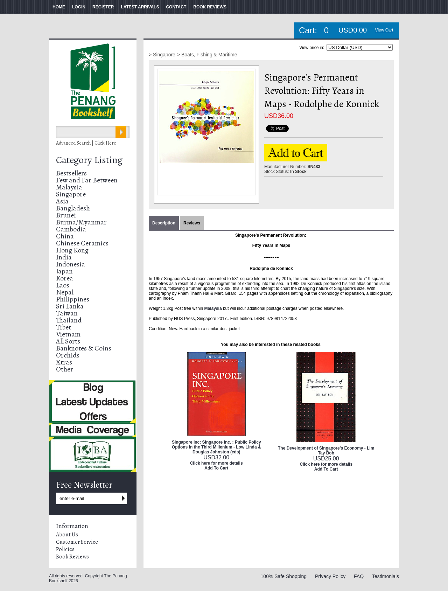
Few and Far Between (87, 180)
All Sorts (68, 341)
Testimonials (385, 576)
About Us (67, 534)
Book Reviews (72, 557)
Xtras (64, 362)
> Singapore (162, 54)
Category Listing (89, 160)
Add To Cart (216, 468)
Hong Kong (72, 250)
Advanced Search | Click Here (86, 143)
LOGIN (78, 7)
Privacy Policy (330, 576)
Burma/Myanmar (81, 222)
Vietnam (68, 334)
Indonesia (70, 264)
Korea (64, 278)
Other (64, 369)
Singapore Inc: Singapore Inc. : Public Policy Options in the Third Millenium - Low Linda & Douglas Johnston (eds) (216, 447)
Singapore (71, 194)
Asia (62, 201)
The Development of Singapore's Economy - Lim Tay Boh (326, 451)
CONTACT (176, 7)
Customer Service (77, 542)
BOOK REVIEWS (209, 7)
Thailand (69, 320)
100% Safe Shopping (284, 576)
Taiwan (67, 313)
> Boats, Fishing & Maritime (207, 54)
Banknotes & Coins (83, 348)
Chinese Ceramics (82, 243)
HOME (58, 7)
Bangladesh (73, 208)
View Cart (384, 30)
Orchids (67, 355)
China (65, 236)
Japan (64, 271)
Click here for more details (216, 463)
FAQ (359, 576)
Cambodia (71, 229)
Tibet (63, 327)
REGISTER (103, 7)
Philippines (72, 299)
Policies (65, 549)
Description (163, 223)
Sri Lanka (70, 306)
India (64, 257)
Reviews (191, 223)
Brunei (66, 215)
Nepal (65, 292)
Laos (62, 285)
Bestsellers (71, 173)
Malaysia (69, 187)
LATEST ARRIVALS (140, 7)
